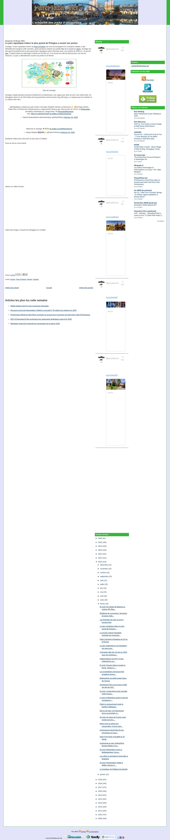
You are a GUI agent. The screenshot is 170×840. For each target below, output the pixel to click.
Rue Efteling (139, 112)
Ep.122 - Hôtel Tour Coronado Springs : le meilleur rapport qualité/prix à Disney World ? (148, 195)
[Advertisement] (85, 31)
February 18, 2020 (68, 132)
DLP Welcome (140, 122)
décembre (104, 565)
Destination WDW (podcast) (145, 203)
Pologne (29, 279)
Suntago (36, 279)
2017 (100, 787)
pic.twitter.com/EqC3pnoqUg (60, 114)
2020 (100, 562)
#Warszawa (85, 109)
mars (102, 600)
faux (6, 53)
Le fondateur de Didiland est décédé (114, 769)
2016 (100, 791)
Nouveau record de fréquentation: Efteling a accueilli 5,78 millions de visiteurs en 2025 (43, 310)
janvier (103, 774)
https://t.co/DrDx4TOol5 (40, 114)
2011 (78, 49)
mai (101, 592)
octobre (103, 573)
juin (101, 588)
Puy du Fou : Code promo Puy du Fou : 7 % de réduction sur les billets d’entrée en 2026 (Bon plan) (148, 136)
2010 (100, 815)
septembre (104, 576)
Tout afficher (160, 221)
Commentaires (92, 831)
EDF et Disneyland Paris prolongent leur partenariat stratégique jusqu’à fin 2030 (41, 319)
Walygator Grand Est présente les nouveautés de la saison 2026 (35, 324)
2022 (100, 554)
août (102, 580)
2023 (100, 550)
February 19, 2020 (71, 117)
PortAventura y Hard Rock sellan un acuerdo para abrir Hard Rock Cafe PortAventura (147, 182)
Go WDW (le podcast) (143, 190)
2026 (100, 538)
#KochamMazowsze (65, 111)
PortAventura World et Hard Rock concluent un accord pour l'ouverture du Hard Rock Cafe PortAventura (50, 315)
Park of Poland (39, 47)
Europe (12, 279)
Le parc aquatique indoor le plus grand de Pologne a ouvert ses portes (41, 43)
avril (102, 596)
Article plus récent (12, 288)
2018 (100, 783)
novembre (104, 569)
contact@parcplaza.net (140, 66)
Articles (82, 831)
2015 (100, 795)
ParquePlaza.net (140, 178)
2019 (100, 780)
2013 (100, 803)
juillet (102, 584)
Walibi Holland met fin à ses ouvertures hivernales (29, 306)
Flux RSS (148, 80)
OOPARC (138, 132)
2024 (100, 546)
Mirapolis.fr (138, 165)
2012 (100, 807)
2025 (100, 542)
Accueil (49, 288)
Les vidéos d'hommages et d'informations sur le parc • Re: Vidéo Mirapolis (147, 170)
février (102, 604)
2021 (100, 558)
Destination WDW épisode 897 (145, 205)
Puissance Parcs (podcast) (145, 211)
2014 (100, 799)
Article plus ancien (86, 288)
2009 (100, 818)
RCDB (136, 145)
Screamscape (139, 155)
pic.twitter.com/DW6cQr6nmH (60, 129)
